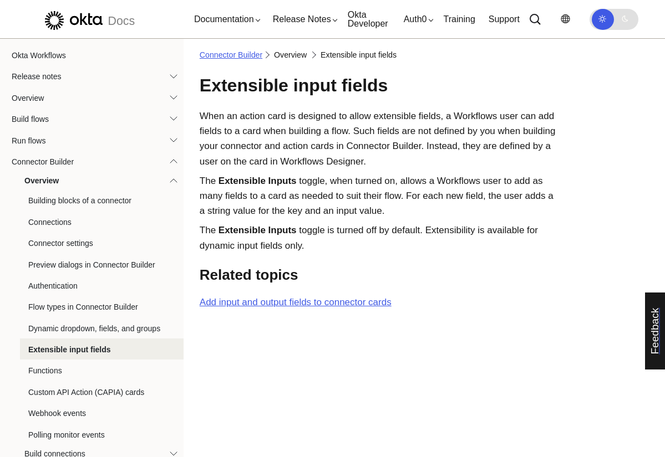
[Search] (535, 19)
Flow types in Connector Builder (83, 185)
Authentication (53, 164)
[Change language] (565, 19)
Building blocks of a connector (79, 79)
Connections (50, 100)
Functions (45, 249)
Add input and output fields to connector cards (296, 302)
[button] (224, 19)
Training (459, 19)
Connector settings (60, 121)
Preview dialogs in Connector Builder (91, 143)
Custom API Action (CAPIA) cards (86, 270)
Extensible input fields (69, 228)
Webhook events (57, 291)
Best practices (44, 441)
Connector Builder (231, 54)
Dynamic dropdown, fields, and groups (94, 207)
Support (504, 19)
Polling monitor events (66, 313)
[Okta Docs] (88, 19)
